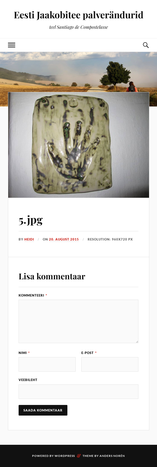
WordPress (65, 456)
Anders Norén (112, 456)
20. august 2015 (64, 239)
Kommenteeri (33, 295)
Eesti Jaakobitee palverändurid (78, 14)
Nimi (24, 353)
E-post (89, 353)
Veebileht (28, 380)
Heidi (29, 239)
